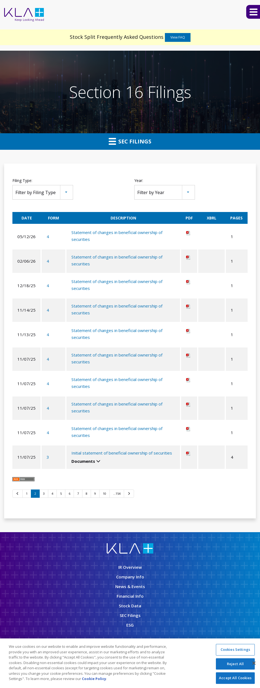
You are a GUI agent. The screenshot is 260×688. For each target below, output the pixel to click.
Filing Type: (22, 180)
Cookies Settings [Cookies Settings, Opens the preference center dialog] (235, 649)
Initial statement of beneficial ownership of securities (121, 453)
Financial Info (130, 596)
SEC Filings (130, 141)
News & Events (130, 586)
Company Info (130, 577)
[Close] (254, 663)
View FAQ (177, 37)
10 (104, 493)
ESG (130, 625)
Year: (138, 180)
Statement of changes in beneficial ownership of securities (116, 236)
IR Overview (130, 567)
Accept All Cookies (235, 677)
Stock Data (130, 605)
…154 (116, 493)
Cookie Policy (94, 678)
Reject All (235, 663)
